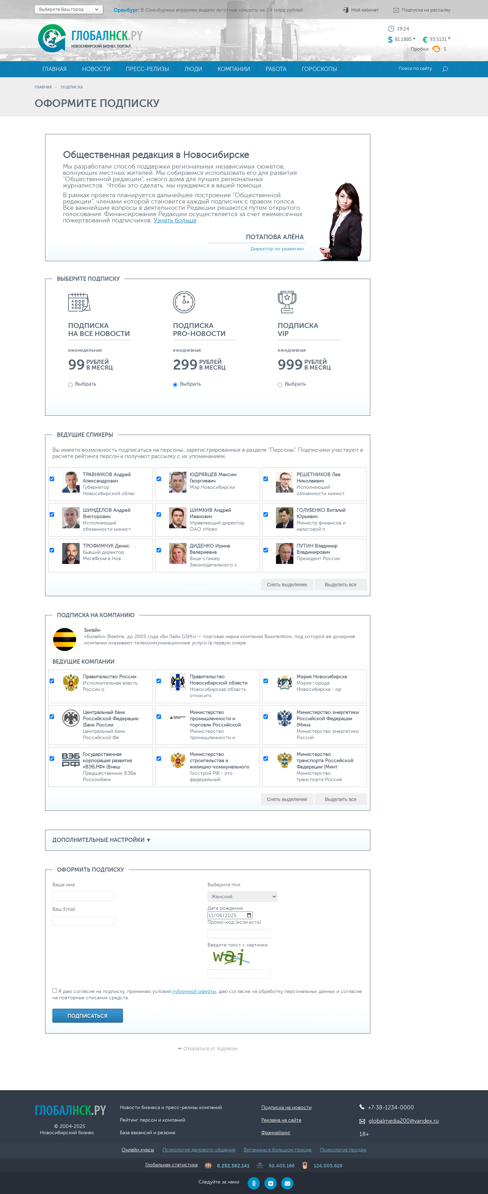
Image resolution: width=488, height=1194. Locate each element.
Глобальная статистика (171, 1164)
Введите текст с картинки (237, 945)
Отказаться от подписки (207, 1048)
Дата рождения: (225, 908)
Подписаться (87, 1016)
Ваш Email (63, 909)
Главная (43, 87)
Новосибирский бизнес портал (101, 46)
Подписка (72, 87)
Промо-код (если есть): (234, 922)
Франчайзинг (276, 1132)
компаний (173, 1120)
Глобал (107, 35)
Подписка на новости (286, 1107)
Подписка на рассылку (426, 10)
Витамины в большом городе (278, 1149)
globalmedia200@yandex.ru (404, 1121)
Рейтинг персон (138, 1120)
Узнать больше (175, 220)
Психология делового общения (198, 1149)
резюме (166, 1132)
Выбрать (82, 384)
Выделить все (341, 584)
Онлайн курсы (138, 1149)
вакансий (141, 1132)
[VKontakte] (270, 1183)
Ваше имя (63, 884)
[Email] (287, 1183)
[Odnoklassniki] (254, 1183)
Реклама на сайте (281, 1120)
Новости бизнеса (140, 1107)
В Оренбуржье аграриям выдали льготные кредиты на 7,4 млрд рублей (222, 10)
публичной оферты (194, 991)
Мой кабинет (365, 10)
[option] (99, 351)
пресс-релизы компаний (194, 1107)
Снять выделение (287, 584)
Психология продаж (343, 1149)
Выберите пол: (224, 884)
